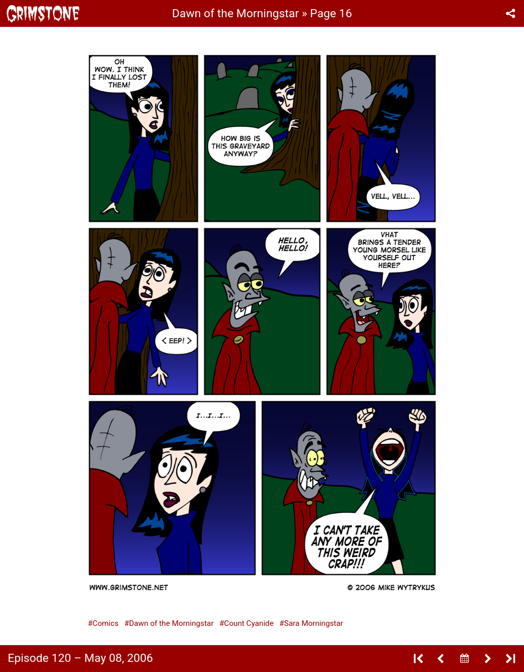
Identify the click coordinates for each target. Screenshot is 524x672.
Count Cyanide (249, 623)
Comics (105, 623)
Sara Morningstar (313, 623)
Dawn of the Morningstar (171, 623)
